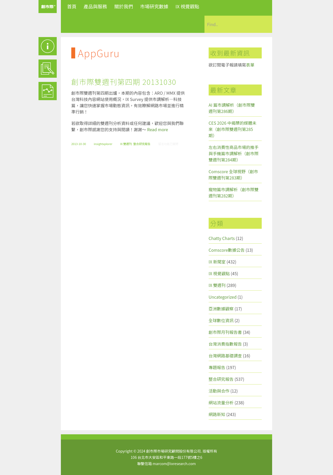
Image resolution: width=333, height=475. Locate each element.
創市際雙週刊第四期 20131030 (123, 81)
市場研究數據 (154, 6)
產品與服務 (95, 6)
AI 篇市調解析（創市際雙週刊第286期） (232, 108)
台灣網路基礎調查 (225, 355)
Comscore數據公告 (227, 250)
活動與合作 (219, 391)
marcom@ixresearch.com (174, 463)
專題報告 (217, 367)
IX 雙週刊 (126, 144)
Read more (157, 129)
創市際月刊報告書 (225, 332)
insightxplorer (103, 144)
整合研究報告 (141, 144)
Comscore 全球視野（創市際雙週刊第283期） (233, 174)
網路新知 (217, 414)
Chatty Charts (222, 238)
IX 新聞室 (217, 261)
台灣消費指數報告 (225, 344)
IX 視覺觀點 (187, 6)
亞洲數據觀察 (221, 308)
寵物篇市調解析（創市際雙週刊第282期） (234, 192)
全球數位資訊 (221, 320)
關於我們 (123, 6)
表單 (250, 65)
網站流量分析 (221, 402)
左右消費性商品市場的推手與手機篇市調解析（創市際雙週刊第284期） (234, 153)
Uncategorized (223, 297)
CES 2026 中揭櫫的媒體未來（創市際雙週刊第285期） (233, 129)
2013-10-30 (78, 144)
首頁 (71, 6)
